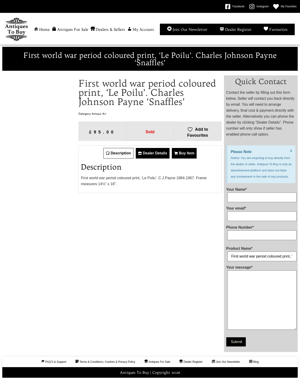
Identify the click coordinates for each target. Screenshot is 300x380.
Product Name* (261, 252)
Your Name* (261, 193)
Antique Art (99, 114)
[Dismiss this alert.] (291, 151)
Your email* (261, 212)
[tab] (118, 153)
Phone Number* (261, 231)
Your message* (261, 299)
